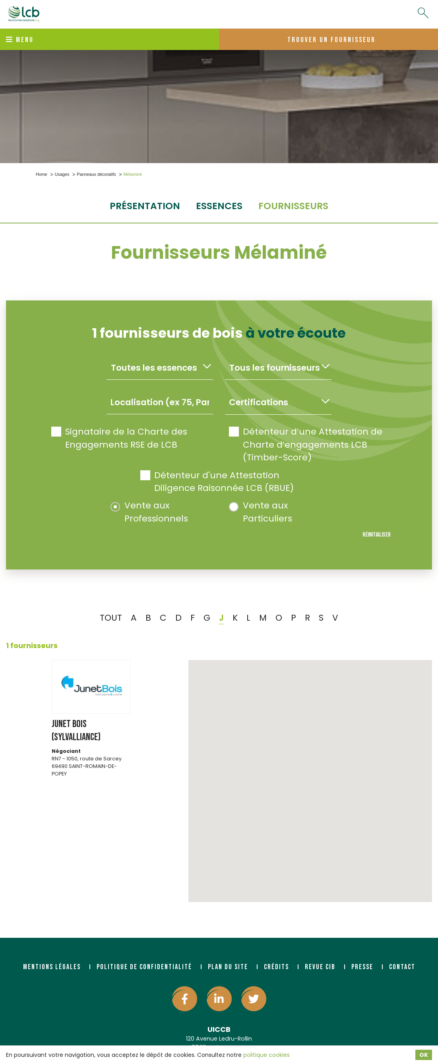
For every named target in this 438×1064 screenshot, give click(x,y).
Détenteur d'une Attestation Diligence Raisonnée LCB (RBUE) (217, 481)
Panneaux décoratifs (96, 174)
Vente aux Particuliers (260, 511)
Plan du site (228, 967)
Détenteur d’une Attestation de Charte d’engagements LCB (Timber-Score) (305, 444)
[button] (310, 773)
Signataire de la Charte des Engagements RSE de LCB (119, 437)
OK (423, 1055)
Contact (402, 967)
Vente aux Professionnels (149, 511)
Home (41, 174)
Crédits (276, 967)
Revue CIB (320, 967)
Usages (62, 174)
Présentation (145, 205)
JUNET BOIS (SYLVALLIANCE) (76, 730)
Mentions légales (52, 967)
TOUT (111, 618)
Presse (362, 967)
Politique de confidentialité (144, 967)
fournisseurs (293, 205)
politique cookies (266, 1055)
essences (219, 205)
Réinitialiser (376, 535)
